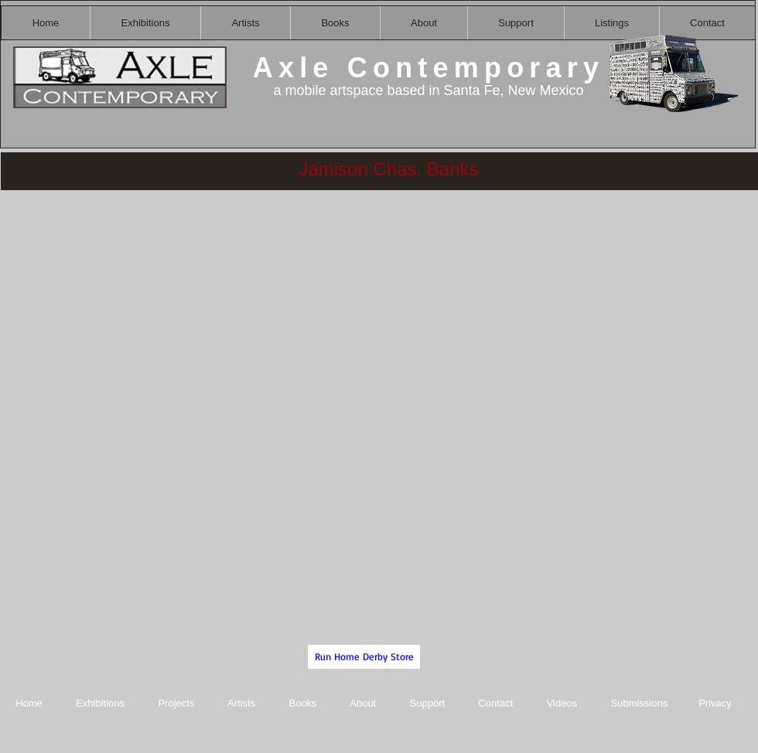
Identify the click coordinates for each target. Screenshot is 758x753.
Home (29, 703)
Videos (562, 703)
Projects (176, 703)
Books (302, 703)
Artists (241, 703)
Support (428, 703)
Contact (496, 703)
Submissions (639, 703)
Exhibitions (100, 703)
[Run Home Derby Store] (364, 657)
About (364, 703)
